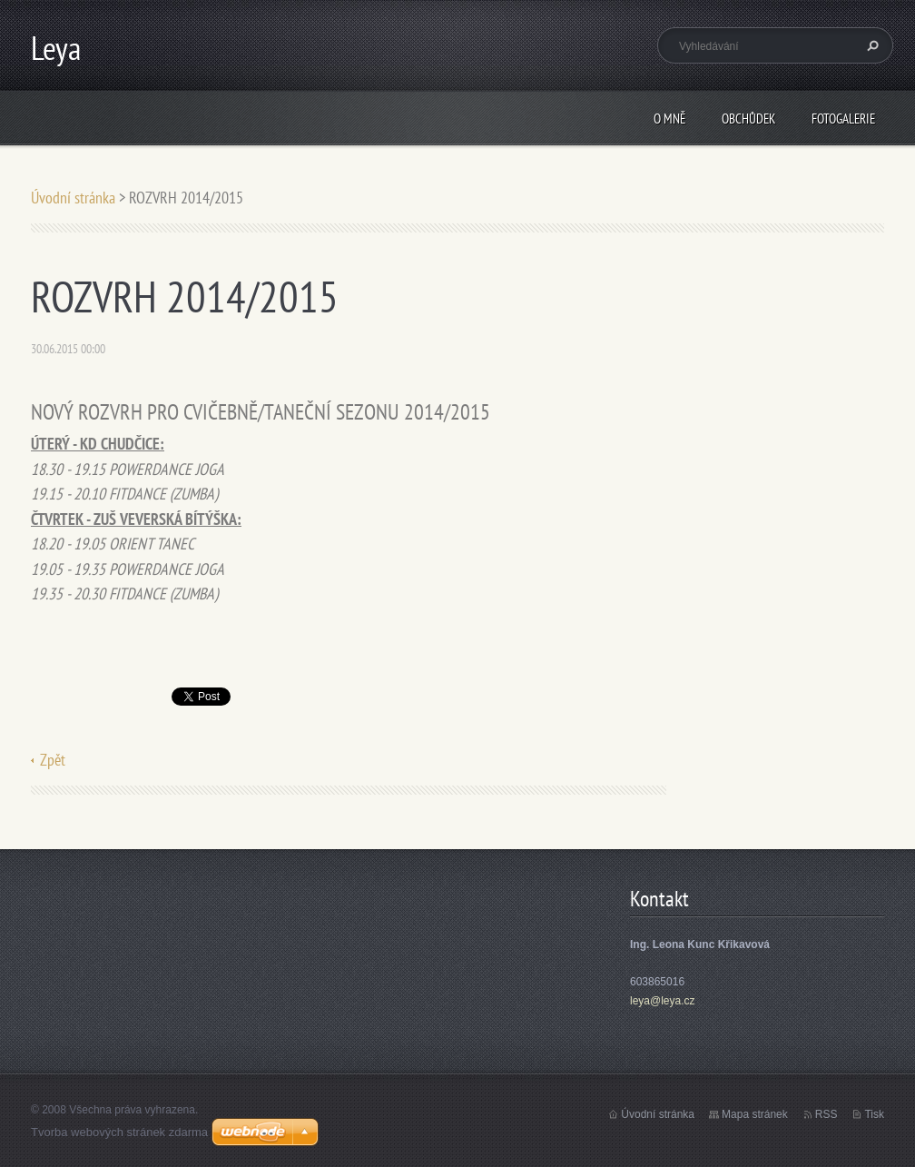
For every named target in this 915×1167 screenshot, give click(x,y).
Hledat (870, 45)
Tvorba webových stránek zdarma (119, 1132)
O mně (669, 118)
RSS (826, 1114)
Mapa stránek (755, 1114)
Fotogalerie (843, 118)
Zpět (52, 759)
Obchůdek (748, 118)
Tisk (874, 1114)
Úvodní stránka (73, 197)
